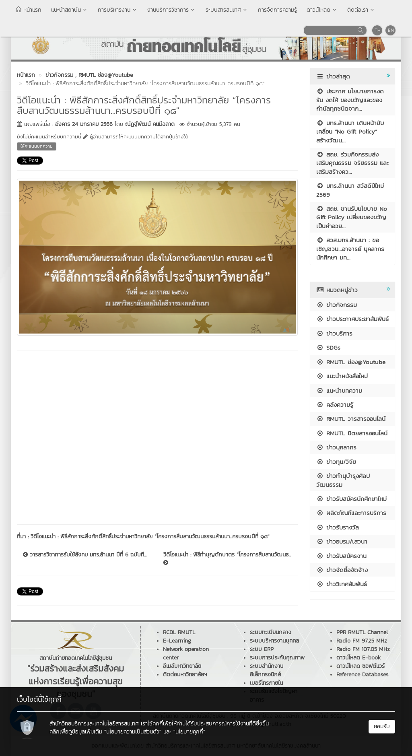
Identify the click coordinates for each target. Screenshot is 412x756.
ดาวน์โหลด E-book (358, 657)
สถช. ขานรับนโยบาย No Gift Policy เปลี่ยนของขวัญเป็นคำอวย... (351, 217)
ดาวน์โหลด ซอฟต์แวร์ (360, 666)
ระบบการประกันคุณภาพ (277, 657)
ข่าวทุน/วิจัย (336, 461)
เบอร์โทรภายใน (266, 683)
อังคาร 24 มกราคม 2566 (84, 124)
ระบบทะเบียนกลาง (270, 632)
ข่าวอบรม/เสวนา (341, 541)
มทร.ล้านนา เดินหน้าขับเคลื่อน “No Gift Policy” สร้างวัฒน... (350, 131)
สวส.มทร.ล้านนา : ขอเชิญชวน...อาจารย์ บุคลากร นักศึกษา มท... (350, 248)
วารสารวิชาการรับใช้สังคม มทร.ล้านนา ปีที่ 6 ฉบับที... (84, 555)
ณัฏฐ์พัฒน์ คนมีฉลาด (150, 124)
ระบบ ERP (262, 649)
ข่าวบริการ (334, 333)
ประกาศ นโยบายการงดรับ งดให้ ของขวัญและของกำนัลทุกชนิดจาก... (350, 100)
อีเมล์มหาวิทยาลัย (182, 666)
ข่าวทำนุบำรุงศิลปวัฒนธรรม (343, 480)
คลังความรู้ (334, 404)
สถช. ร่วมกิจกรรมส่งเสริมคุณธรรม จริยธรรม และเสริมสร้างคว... (352, 163)
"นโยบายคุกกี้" (189, 731)
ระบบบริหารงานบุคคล (274, 641)
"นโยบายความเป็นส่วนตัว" (132, 731)
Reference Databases (362, 674)
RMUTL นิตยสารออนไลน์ (351, 433)
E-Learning (177, 641)
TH (378, 30)
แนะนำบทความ (339, 390)
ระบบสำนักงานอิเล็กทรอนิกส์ (266, 670)
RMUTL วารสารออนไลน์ (350, 418)
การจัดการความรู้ (277, 10)
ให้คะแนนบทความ (37, 146)
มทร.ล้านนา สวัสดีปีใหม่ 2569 (350, 190)
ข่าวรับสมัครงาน (341, 555)
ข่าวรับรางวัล (337, 527)
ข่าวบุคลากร (336, 447)
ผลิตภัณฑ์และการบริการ (351, 512)
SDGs (328, 347)
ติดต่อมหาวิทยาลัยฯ (185, 674)
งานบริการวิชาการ (171, 10)
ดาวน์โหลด (322, 10)
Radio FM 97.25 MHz (361, 641)
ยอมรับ (382, 726)
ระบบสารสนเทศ (227, 10)
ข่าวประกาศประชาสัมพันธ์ (352, 318)
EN (391, 30)
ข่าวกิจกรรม (336, 304)
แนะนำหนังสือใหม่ (342, 376)
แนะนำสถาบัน (69, 10)
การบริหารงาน (118, 10)
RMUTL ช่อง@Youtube (350, 362)
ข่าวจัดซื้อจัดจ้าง (342, 570)
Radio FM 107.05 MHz (363, 649)
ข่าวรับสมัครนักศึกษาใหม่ (351, 498)
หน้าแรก (28, 10)
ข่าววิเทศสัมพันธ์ (341, 584)
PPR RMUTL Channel (362, 632)
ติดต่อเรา (361, 10)
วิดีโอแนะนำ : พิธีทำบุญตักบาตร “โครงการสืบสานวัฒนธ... (227, 558)
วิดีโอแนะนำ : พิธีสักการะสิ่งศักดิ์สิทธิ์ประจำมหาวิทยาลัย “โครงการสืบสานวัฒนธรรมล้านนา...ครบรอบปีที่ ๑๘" (150, 536)
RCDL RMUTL (179, 632)
